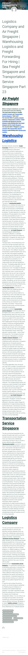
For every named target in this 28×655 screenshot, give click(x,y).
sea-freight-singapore (8, 610)
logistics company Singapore (10, 337)
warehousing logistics (15, 203)
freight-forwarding (7, 618)
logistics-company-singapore (9, 616)
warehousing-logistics (8, 622)
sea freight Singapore (16, 395)
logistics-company (18, 618)
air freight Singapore (16, 230)
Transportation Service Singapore (14, 423)
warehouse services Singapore (11, 538)
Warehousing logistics (8, 444)
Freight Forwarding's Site (9, 5)
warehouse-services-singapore (10, 620)
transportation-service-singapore (10, 614)
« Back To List (5, 637)
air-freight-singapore (7, 612)
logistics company (12, 603)
